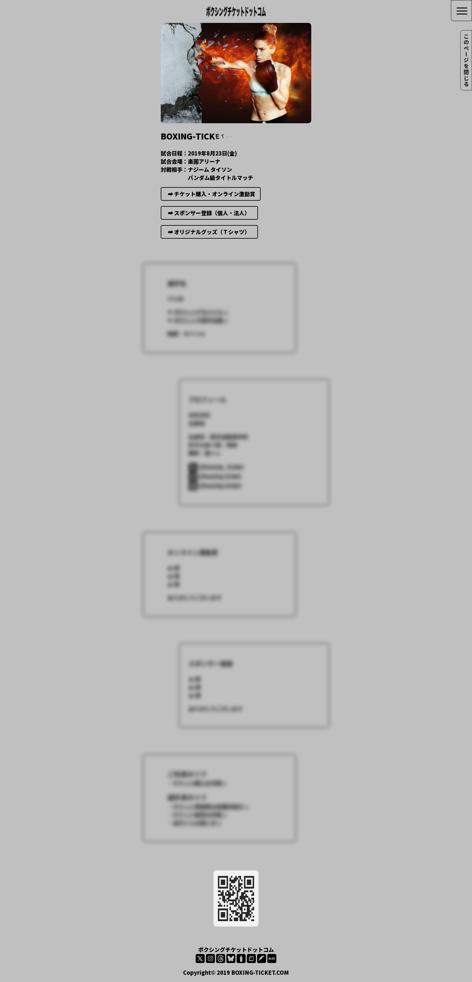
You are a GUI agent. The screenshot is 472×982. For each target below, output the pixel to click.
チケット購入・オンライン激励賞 (211, 198)
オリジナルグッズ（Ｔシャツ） (210, 236)
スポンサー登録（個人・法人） (210, 217)
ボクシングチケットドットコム (236, 949)
